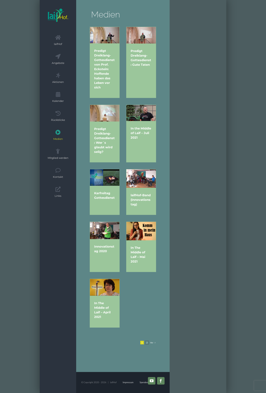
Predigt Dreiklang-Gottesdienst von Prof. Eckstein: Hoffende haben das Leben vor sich (104, 69)
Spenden (144, 382)
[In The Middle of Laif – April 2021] (104, 288)
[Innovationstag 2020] (104, 230)
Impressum (128, 382)
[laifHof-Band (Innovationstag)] (143, 178)
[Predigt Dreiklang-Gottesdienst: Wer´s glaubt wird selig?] (104, 113)
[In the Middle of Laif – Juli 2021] (143, 113)
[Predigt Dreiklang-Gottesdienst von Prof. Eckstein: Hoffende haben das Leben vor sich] (104, 35)
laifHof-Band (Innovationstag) (143, 199)
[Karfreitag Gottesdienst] (104, 177)
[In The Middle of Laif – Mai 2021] (143, 231)
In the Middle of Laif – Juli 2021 (143, 132)
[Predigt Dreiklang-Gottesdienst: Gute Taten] (143, 35)
